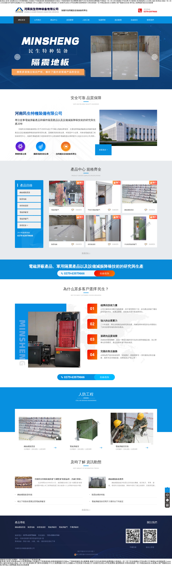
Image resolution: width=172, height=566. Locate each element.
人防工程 (86, 20)
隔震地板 (23, 199)
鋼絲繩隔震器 (25, 192)
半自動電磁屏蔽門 (130, 244)
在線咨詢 (76, 210)
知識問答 (102, 20)
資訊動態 (118, 20)
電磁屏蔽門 (24, 219)
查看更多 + (103, 150)
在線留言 (134, 20)
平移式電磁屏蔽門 (94, 210)
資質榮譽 (69, 20)
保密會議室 (24, 205)
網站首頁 (21, 20)
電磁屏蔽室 (24, 212)
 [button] (17, 56)
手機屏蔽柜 (74, 527)
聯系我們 (150, 20)
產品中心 (53, 20)
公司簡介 (37, 20)
